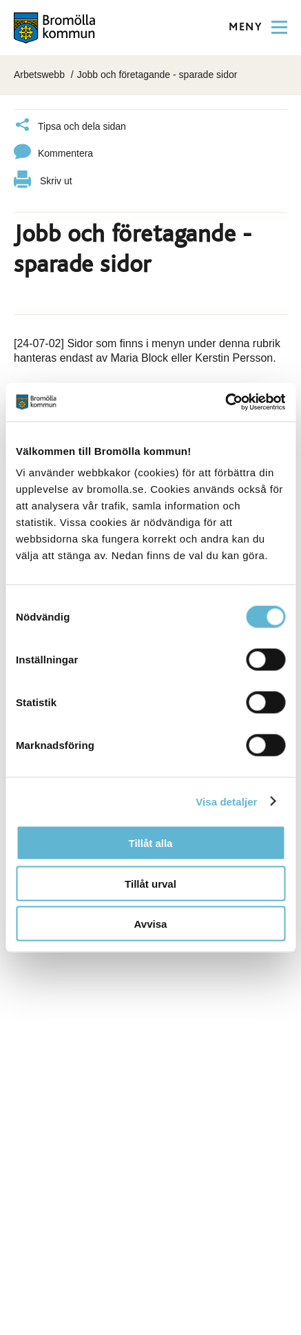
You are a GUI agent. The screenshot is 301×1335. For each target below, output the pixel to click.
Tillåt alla (151, 843)
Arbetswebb (39, 74)
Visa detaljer (226, 801)
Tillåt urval (150, 883)
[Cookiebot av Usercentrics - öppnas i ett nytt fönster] (225, 402)
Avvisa (150, 924)
